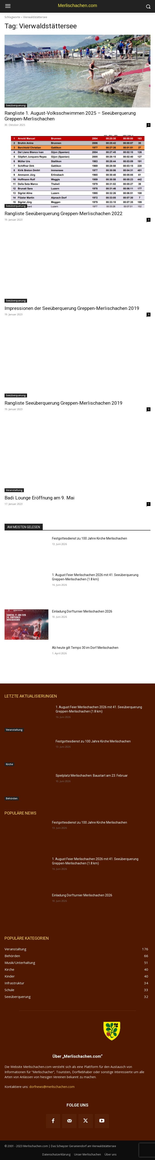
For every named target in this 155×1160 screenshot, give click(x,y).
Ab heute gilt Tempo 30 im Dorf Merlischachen (85, 647)
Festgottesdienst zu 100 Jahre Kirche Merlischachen (89, 538)
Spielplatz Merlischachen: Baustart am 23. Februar (92, 775)
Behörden (12, 798)
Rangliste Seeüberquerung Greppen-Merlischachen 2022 (63, 213)
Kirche (9, 764)
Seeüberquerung (16, 105)
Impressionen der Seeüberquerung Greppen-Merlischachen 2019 (72, 308)
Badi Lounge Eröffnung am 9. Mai (40, 498)
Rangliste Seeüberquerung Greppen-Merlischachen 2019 (63, 403)
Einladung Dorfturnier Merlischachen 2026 (82, 611)
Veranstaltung (14, 490)
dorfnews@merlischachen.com (52, 1087)
